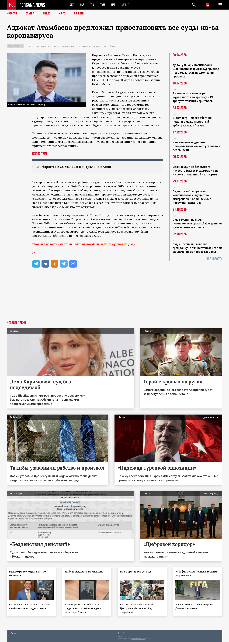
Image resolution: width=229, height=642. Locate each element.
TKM (102, 5)
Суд (28, 46)
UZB (113, 5)
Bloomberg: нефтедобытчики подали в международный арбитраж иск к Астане (193, 121)
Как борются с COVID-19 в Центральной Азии (73, 167)
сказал (99, 203)
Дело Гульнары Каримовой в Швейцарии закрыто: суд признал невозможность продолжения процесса (196, 70)
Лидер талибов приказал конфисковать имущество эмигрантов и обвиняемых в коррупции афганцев (192, 197)
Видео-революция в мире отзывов (27, 573)
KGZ (82, 5)
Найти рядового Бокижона (84, 571)
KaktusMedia (101, 84)
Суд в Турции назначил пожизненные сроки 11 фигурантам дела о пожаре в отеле (197, 223)
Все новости (214, 259)
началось (134, 182)
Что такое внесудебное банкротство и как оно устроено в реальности (196, 146)
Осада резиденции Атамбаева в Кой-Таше (97, 46)
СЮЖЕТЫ (79, 13)
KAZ (71, 5)
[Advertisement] (114, 297)
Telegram (114, 244)
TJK (92, 5)
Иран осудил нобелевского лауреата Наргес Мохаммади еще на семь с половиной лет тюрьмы (196, 170)
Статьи (30, 13)
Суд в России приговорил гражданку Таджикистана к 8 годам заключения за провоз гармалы (197, 248)
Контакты (15, 633)
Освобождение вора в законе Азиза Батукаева (54, 46)
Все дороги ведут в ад (135, 571)
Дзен (131, 244)
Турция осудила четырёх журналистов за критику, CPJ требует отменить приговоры (193, 97)
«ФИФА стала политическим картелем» (196, 573)
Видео (46, 13)
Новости (12, 13)
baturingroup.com (138, 638)
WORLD (125, 5)
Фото (62, 13)
